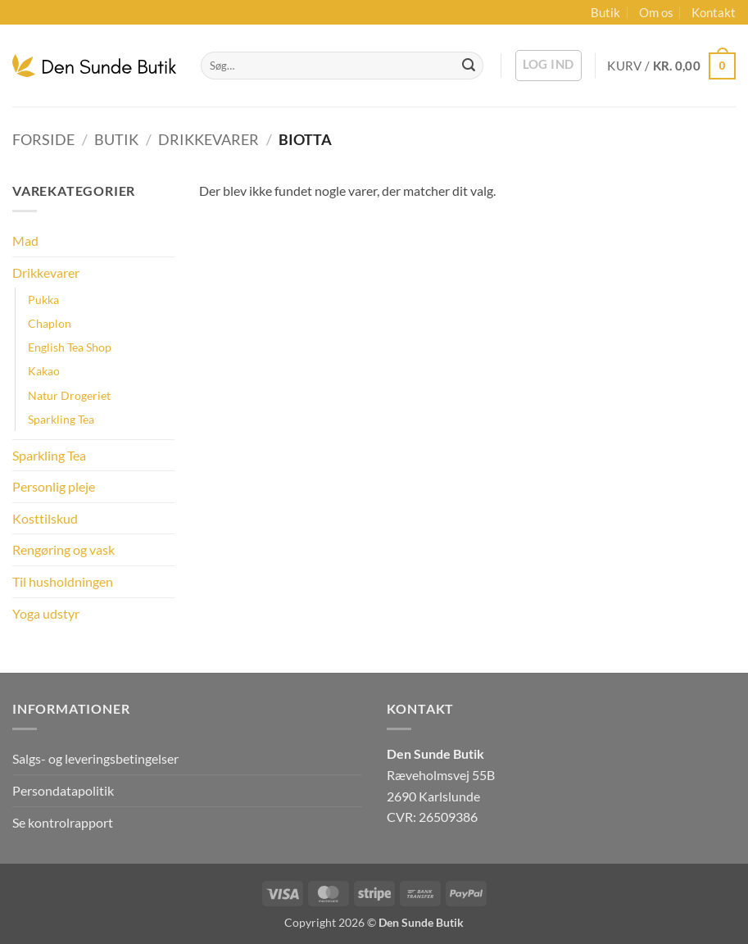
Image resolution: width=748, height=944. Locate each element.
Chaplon (49, 323)
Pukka (43, 299)
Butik (605, 12)
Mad (25, 240)
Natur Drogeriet (69, 395)
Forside (43, 139)
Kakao (44, 371)
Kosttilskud (45, 518)
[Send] (469, 65)
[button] (548, 65)
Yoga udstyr (45, 613)
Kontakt (713, 12)
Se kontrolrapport (62, 822)
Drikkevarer (208, 139)
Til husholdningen (62, 581)
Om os (656, 12)
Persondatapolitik (63, 790)
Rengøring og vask (63, 549)
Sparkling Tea (61, 419)
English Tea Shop (69, 347)
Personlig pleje (53, 486)
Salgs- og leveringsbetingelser (95, 758)
